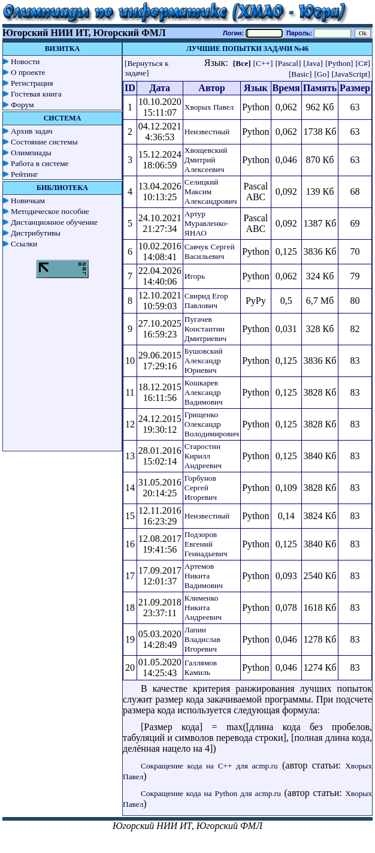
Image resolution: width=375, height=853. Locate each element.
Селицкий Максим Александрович (211, 191)
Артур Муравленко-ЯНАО (206, 223)
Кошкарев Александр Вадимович (204, 392)
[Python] (339, 63)
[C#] (363, 63)
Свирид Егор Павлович (206, 300)
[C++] (263, 63)
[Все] (242, 63)
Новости (25, 61)
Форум (22, 104)
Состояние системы (44, 141)
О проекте (28, 72)
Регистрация (32, 83)
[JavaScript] (351, 74)
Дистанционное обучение (54, 222)
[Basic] (300, 74)
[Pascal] (288, 63)
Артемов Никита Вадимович (204, 576)
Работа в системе (40, 163)
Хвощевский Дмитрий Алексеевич (206, 160)
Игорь (195, 276)
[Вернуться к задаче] (146, 68)
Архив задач (32, 130)
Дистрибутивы (36, 232)
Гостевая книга (36, 93)
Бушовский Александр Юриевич (204, 360)
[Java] (313, 63)
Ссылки (24, 243)
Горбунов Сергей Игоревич (201, 488)
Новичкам (28, 200)
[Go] (321, 74)
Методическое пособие (50, 211)
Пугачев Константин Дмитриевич (206, 329)
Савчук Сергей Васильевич (210, 251)
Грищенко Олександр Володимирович (212, 424)
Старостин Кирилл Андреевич (203, 456)
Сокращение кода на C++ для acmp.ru (209, 765)
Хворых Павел (209, 107)
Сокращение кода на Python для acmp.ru (211, 793)
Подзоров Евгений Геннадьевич (206, 544)
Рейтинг (24, 174)
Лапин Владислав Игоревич (202, 639)
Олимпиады (31, 152)
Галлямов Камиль (201, 667)
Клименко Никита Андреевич (203, 607)
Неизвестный (207, 131)
